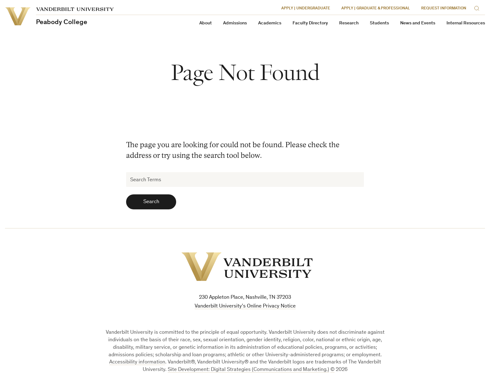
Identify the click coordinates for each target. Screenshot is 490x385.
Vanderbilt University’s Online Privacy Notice (245, 306)
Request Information (443, 9)
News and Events (417, 23)
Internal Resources (466, 23)
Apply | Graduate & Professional (375, 9)
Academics (269, 23)
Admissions (235, 23)
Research (349, 23)
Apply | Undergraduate (305, 9)
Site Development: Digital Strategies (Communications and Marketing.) (248, 369)
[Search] (478, 7)
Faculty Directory (310, 23)
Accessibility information (137, 362)
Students (379, 23)
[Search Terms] (245, 179)
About (205, 23)
